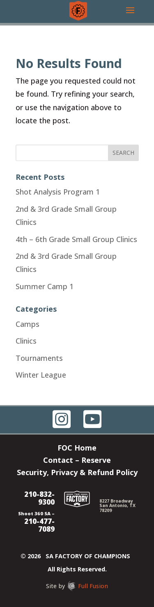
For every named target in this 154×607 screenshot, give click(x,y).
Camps (27, 324)
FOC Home (77, 449)
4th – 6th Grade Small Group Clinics (76, 239)
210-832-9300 (39, 498)
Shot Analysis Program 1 (58, 192)
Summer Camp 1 (45, 286)
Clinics (26, 341)
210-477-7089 (39, 525)
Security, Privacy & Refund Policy (77, 473)
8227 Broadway (116, 501)
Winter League (41, 375)
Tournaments (39, 358)
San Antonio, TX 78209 (117, 508)
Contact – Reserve (77, 461)
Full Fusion (93, 586)
